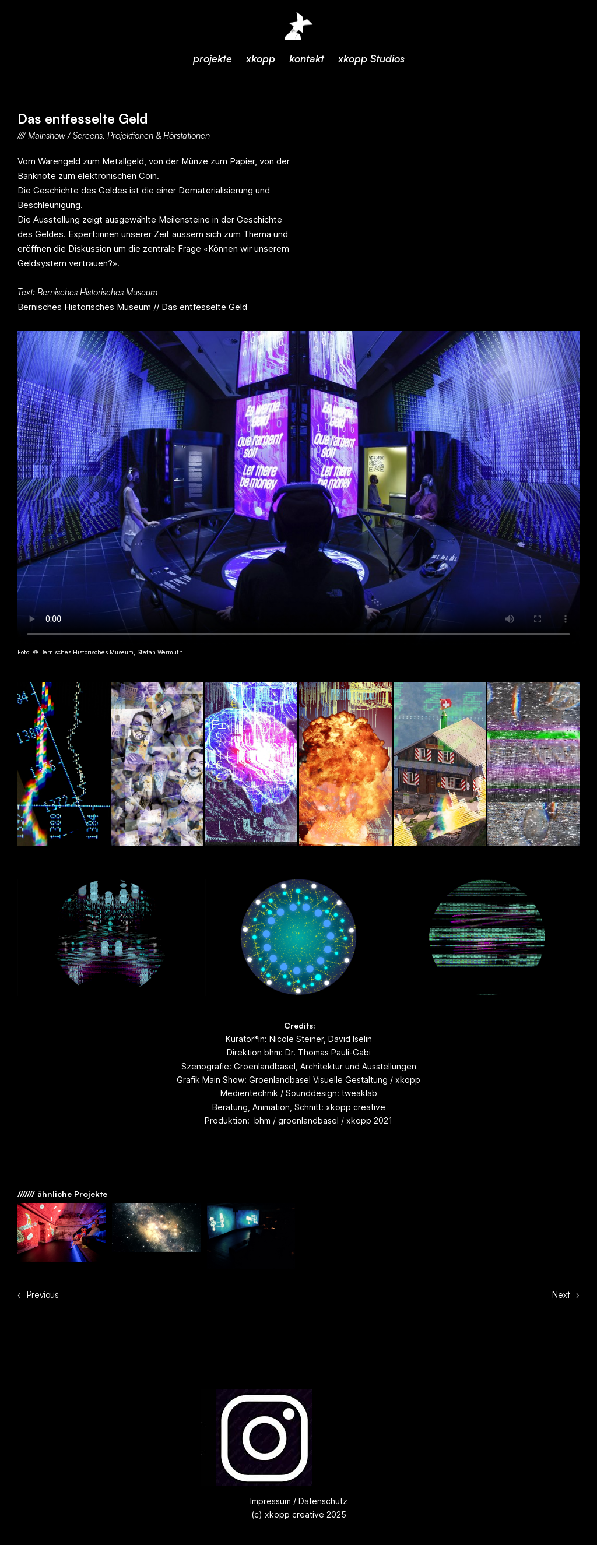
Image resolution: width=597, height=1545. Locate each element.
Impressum (270, 1501)
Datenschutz (321, 1501)
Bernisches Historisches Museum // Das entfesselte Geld (132, 306)
